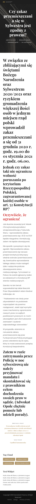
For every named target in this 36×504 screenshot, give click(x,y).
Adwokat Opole (24, 40)
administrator (11, 40)
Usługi (15, 500)
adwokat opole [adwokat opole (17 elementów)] (9, 459)
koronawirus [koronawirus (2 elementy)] (8, 463)
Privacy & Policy (25, 500)
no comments (27, 42)
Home (9, 500)
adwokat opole (13, 42)
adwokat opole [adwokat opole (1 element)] (22, 459)
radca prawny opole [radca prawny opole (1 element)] (22, 463)
